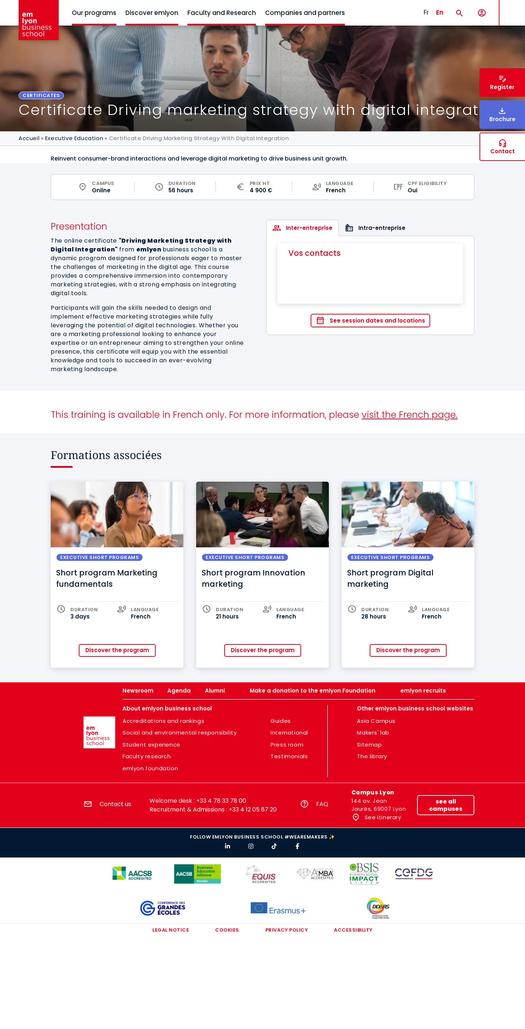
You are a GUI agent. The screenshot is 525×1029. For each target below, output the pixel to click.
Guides (281, 721)
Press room (287, 744)
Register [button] (502, 87)
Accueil (29, 138)
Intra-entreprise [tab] (381, 228)
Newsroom (137, 690)
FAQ (322, 804)
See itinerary (382, 817)
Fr (426, 12)
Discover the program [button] (117, 650)
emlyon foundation (150, 768)
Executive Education (74, 138)
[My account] (481, 13)
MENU (510, 7)
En (439, 12)
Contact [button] (502, 151)
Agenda (179, 690)
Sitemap (369, 744)
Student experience (151, 744)
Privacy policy (286, 929)
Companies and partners (305, 12)
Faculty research (146, 756)
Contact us (115, 804)
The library (372, 756)
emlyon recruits (423, 690)
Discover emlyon (151, 12)
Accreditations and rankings (163, 721)
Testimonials (289, 756)
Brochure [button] (502, 119)
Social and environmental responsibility (179, 732)
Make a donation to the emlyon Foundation (313, 690)
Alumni (215, 690)
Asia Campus (376, 721)
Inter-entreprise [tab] (309, 228)
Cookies (227, 929)
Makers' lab (373, 732)
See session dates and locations (377, 320)
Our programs (94, 12)
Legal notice (170, 929)
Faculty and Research (221, 12)
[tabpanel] (370, 285)
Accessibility (353, 929)
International (289, 732)
